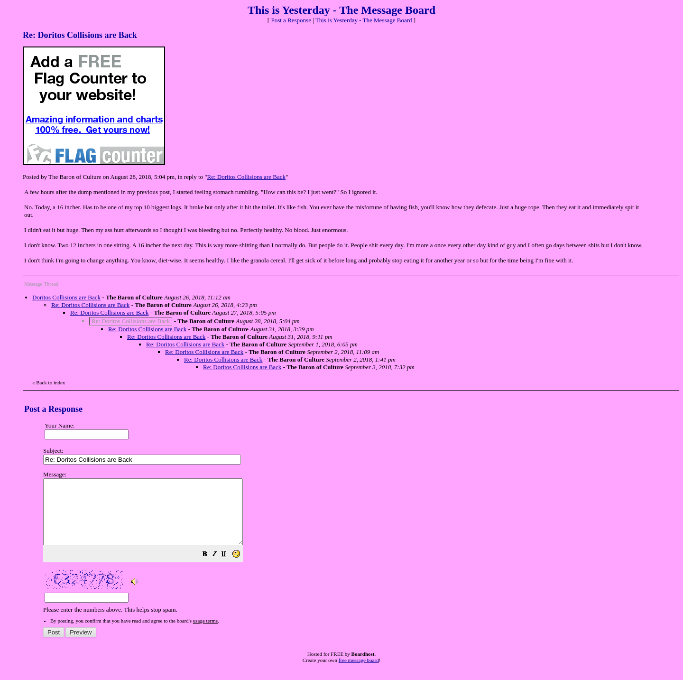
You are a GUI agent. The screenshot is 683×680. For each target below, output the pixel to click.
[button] (228, 568)
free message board (359, 673)
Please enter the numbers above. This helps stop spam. (357, 548)
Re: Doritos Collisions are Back (246, 176)
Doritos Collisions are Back (66, 297)
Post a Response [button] (291, 20)
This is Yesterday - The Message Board (363, 20)
